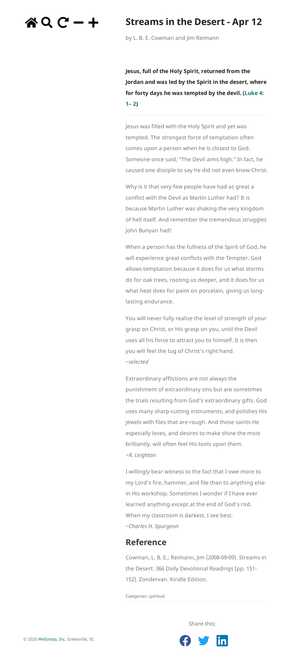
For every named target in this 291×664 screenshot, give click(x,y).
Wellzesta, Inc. (52, 639)
